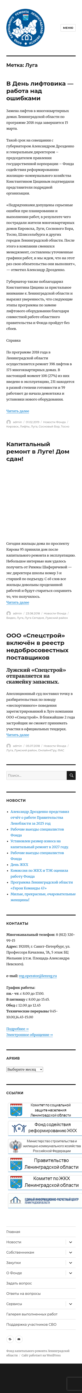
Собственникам (20, 1252)
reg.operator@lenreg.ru (38, 976)
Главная (13, 1232)
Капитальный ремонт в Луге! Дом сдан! (37, 451)
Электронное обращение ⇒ (29, 1035)
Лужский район (56, 617)
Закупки (13, 1263)
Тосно (65, 426)
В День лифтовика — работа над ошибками (39, 91)
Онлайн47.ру (47, 750)
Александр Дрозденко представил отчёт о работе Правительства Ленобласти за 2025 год (40, 817)
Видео (10, 617)
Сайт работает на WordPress (41, 1355)
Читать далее (17, 411)
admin (17, 422)
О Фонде (14, 1273)
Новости (13, 1242)
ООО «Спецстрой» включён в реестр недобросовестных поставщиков (37, 646)
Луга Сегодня (34, 617)
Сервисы (14, 1304)
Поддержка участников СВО (31, 1325)
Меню (68, 27)
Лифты (24, 426)
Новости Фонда (54, 422)
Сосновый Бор (49, 426)
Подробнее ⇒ (17, 1029)
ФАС (61, 750)
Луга (34, 426)
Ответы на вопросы (23, 1294)
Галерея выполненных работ (32, 1314)
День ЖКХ (19, 865)
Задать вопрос (19, 1283)
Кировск (12, 426)
